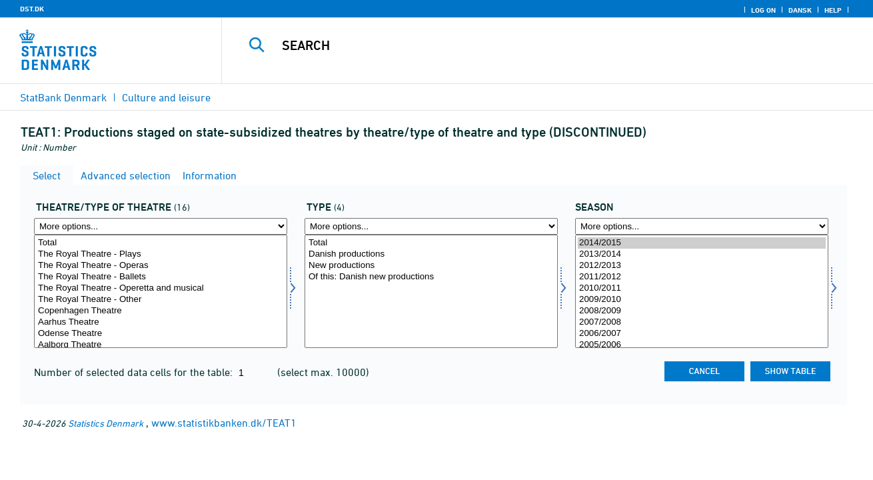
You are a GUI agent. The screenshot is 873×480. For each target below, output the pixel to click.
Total (161, 243)
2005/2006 (702, 345)
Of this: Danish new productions (431, 277)
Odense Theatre (161, 333)
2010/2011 (702, 288)
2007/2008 (702, 322)
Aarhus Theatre (161, 322)
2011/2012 (702, 277)
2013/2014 (702, 254)
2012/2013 (702, 265)
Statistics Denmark (105, 423)
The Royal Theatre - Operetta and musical (161, 288)
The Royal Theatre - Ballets (161, 277)
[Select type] (431, 291)
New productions (431, 265)
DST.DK (32, 8)
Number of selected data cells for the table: (134, 372)
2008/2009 (702, 311)
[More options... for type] (431, 226)
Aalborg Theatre (161, 345)
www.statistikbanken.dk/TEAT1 (224, 423)
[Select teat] (160, 291)
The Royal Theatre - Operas (161, 265)
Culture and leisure (166, 97)
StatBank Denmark (63, 97)
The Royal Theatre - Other (161, 299)
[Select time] (701, 291)
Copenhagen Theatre (161, 311)
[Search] (533, 45)
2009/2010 (702, 299)
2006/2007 (702, 333)
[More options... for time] (701, 226)
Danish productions (431, 254)
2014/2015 (702, 243)
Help (833, 10)
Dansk (800, 10)
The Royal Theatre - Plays (161, 254)
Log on (763, 10)
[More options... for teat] (160, 226)
